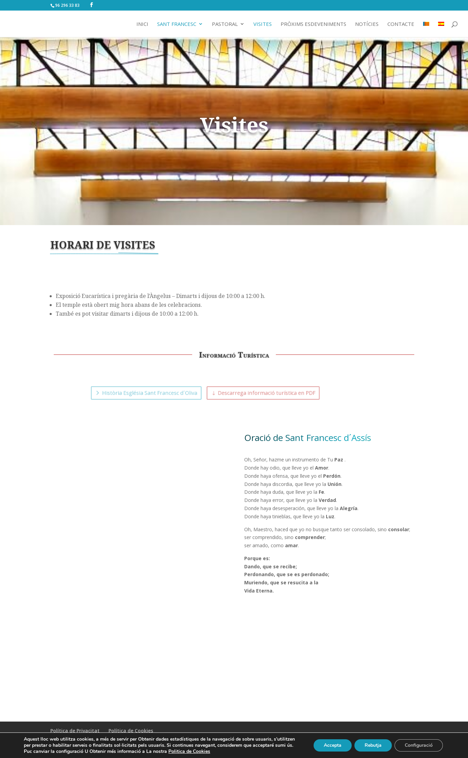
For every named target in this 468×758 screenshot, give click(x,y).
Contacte (400, 24)
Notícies (367, 24)
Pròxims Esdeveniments (313, 24)
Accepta (332, 745)
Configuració (419, 745)
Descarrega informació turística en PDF (258, 393)
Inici (142, 24)
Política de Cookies (130, 730)
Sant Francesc (176, 24)
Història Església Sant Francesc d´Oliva (170, 393)
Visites (262, 24)
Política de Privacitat (75, 730)
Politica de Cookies (189, 751)
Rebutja (373, 745)
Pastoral (225, 24)
